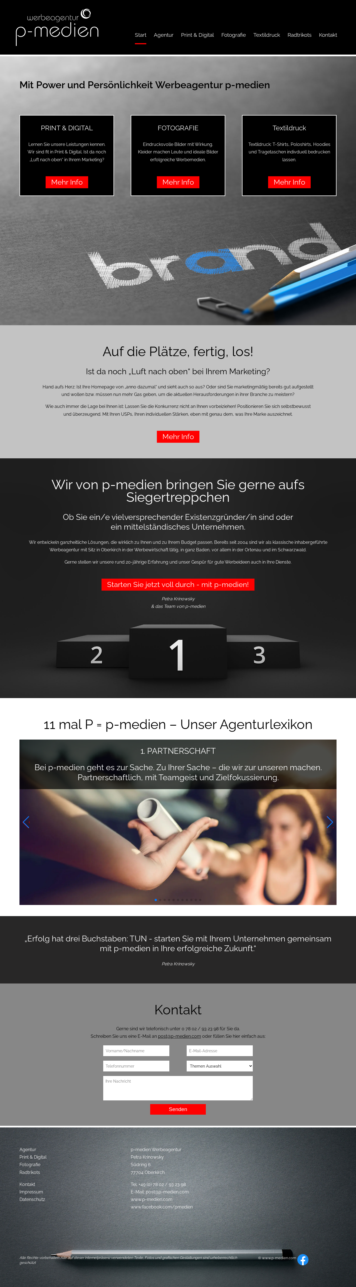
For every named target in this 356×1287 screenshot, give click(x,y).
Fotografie (29, 1164)
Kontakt (27, 1184)
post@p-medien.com (179, 1036)
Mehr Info (67, 182)
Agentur (27, 1149)
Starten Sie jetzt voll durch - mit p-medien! (178, 584)
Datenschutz (32, 1199)
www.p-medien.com (151, 1199)
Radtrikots (29, 1172)
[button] (156, 900)
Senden (178, 1109)
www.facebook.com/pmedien (162, 1207)
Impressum (31, 1192)
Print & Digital (32, 1157)
